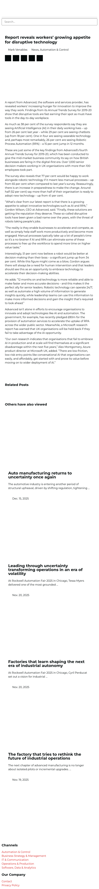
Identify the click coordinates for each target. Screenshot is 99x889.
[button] (49, 17)
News (35, 49)
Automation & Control (54, 49)
